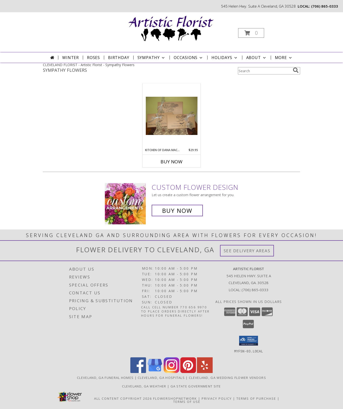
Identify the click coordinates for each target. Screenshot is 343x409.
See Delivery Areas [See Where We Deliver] (247, 250)
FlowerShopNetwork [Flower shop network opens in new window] (175, 398)
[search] (296, 70)
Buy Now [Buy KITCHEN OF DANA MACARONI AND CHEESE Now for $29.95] (171, 161)
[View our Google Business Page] (155, 371)
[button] (251, 33)
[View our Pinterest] (188, 371)
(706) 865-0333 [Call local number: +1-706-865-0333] (324, 6)
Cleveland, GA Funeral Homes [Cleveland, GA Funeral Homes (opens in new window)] (105, 377)
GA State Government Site (196, 386)
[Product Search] (264, 70)
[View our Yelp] (205, 371)
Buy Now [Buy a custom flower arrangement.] (177, 210)
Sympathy (151, 57)
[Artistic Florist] (171, 27)
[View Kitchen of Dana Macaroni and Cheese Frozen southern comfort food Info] (171, 116)
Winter (70, 57)
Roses (93, 57)
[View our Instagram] (171, 371)
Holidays (224, 57)
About (256, 57)
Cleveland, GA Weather (144, 386)
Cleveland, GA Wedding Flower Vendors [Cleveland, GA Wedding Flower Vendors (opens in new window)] (227, 377)
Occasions (188, 57)
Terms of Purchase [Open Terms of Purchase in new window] (256, 398)
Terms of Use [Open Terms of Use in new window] (186, 401)
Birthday (118, 57)
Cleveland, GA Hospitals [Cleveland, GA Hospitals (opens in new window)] (161, 377)
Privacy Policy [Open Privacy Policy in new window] (217, 398)
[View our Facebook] (138, 371)
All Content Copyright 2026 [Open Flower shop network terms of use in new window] (123, 398)
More (284, 57)
